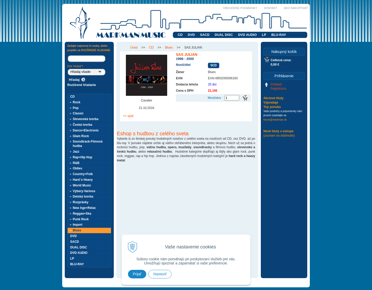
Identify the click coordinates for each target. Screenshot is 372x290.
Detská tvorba (83, 196)
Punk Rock (81, 219)
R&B (76, 163)
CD (180, 35)
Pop (76, 108)
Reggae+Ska (82, 213)
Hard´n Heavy (83, 180)
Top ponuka (272, 107)
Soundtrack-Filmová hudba (87, 144)
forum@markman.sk (275, 119)
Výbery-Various (84, 191)
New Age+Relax (84, 208)
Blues (77, 230)
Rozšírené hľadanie (81, 85)
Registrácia (278, 88)
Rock (76, 102)
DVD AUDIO (247, 35)
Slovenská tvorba (85, 119)
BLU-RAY (278, 35)
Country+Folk (83, 174)
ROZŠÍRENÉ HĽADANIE (95, 50)
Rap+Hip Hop (82, 157)
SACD (204, 35)
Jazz (76, 151)
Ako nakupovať (296, 8)
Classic (78, 113)
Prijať (137, 274)
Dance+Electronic (86, 130)
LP (264, 35)
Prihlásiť (276, 84)
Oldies (77, 168)
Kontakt (270, 8)
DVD (191, 35)
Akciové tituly (273, 98)
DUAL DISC (224, 35)
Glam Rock (81, 136)
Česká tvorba (82, 125)
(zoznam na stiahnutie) (279, 135)
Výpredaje (270, 102)
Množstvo (214, 98)
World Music (82, 185)
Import (77, 224)
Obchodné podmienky (240, 8)
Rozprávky (80, 202)
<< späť (128, 116)
